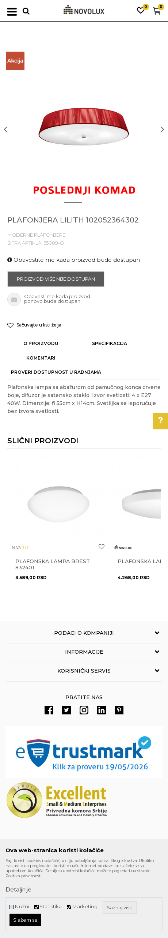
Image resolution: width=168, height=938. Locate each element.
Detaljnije (18, 889)
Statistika (50, 906)
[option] (84, 129)
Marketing (85, 906)
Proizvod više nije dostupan (56, 279)
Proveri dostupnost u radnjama (56, 372)
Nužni (22, 906)
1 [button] (67, 205)
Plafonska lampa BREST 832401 (52, 564)
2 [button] (89, 205)
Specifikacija (109, 343)
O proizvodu (40, 343)
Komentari (41, 358)
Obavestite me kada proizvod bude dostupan (73, 259)
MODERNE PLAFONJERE (36, 235)
